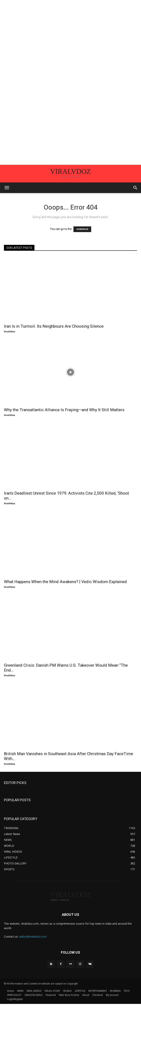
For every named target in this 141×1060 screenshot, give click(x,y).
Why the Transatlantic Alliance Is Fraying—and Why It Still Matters (64, 409)
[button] (6, 187)
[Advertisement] (70, 27)
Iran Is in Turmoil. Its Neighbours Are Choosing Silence (54, 326)
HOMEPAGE (82, 229)
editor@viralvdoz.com (33, 936)
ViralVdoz (9, 331)
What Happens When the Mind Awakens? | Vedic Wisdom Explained (65, 581)
